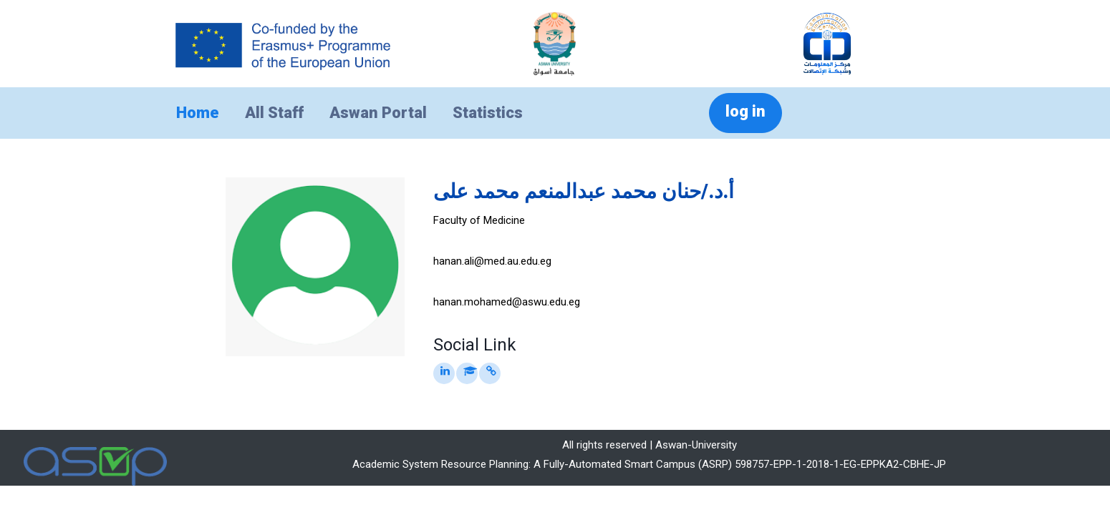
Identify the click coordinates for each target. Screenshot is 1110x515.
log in (745, 111)
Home (197, 113)
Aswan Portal (378, 113)
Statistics (488, 113)
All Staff (274, 113)
